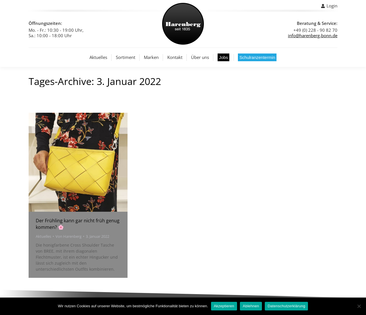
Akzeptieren (224, 306)
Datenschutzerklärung (286, 306)
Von (68, 236)
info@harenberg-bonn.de (312, 35)
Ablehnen (251, 306)
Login (329, 6)
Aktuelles (43, 236)
